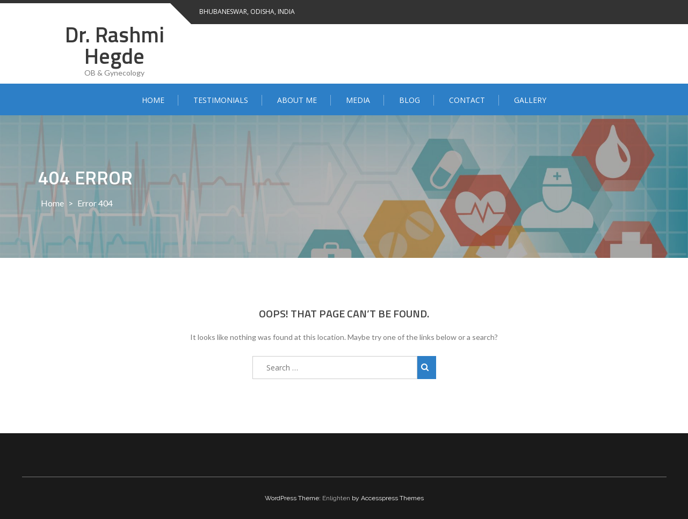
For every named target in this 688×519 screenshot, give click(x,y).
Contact (467, 100)
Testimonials (220, 100)
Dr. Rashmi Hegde (114, 45)
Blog (409, 100)
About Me (297, 100)
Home (153, 100)
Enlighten (336, 498)
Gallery (530, 100)
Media (358, 100)
